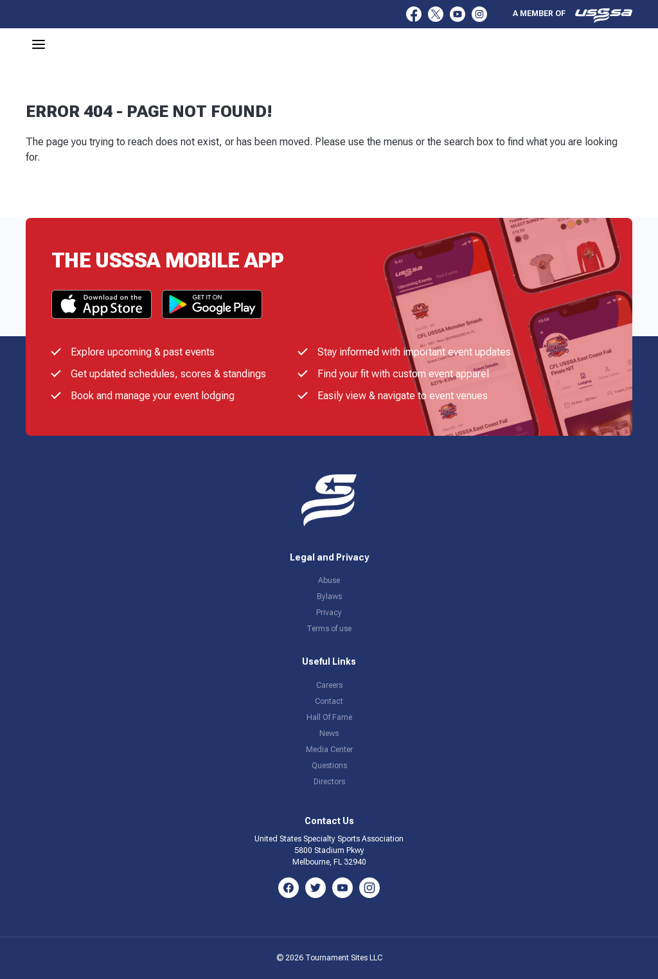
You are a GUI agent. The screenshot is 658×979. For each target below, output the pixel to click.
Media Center (329, 749)
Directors (329, 781)
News (329, 733)
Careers (329, 685)
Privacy (329, 612)
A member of (572, 15)
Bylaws (329, 596)
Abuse (329, 580)
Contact (329, 701)
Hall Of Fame (329, 717)
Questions (329, 765)
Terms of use (329, 628)
